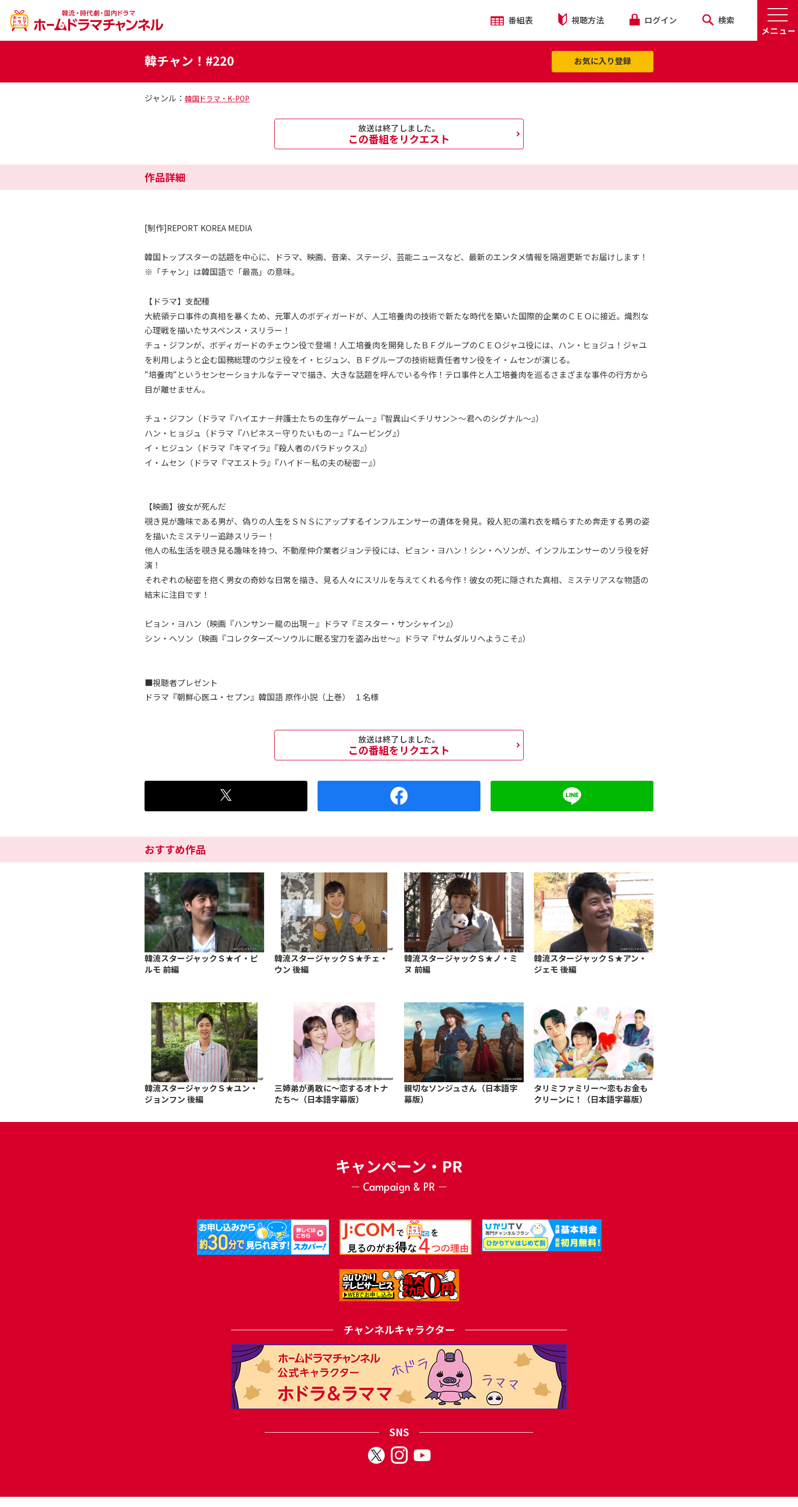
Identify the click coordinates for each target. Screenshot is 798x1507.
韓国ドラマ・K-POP (217, 98)
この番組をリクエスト (399, 134)
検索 (718, 20)
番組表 (512, 20)
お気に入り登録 (602, 60)
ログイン (653, 20)
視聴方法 (581, 19)
